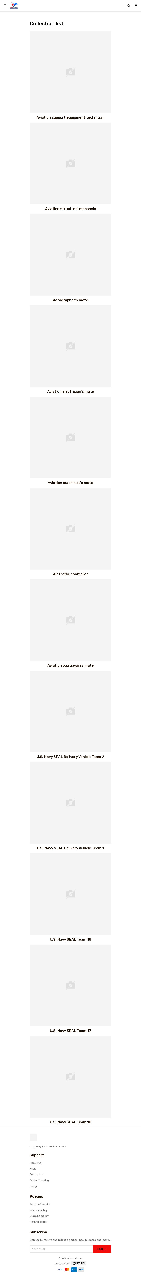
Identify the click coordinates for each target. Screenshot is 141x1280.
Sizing (33, 1186)
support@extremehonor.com (48, 1146)
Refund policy (38, 1221)
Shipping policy (39, 1216)
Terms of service (40, 1204)
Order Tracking (39, 1180)
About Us (35, 1162)
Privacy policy (38, 1210)
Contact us (37, 1174)
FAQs (33, 1168)
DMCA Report (62, 1263)
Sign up (102, 1249)
